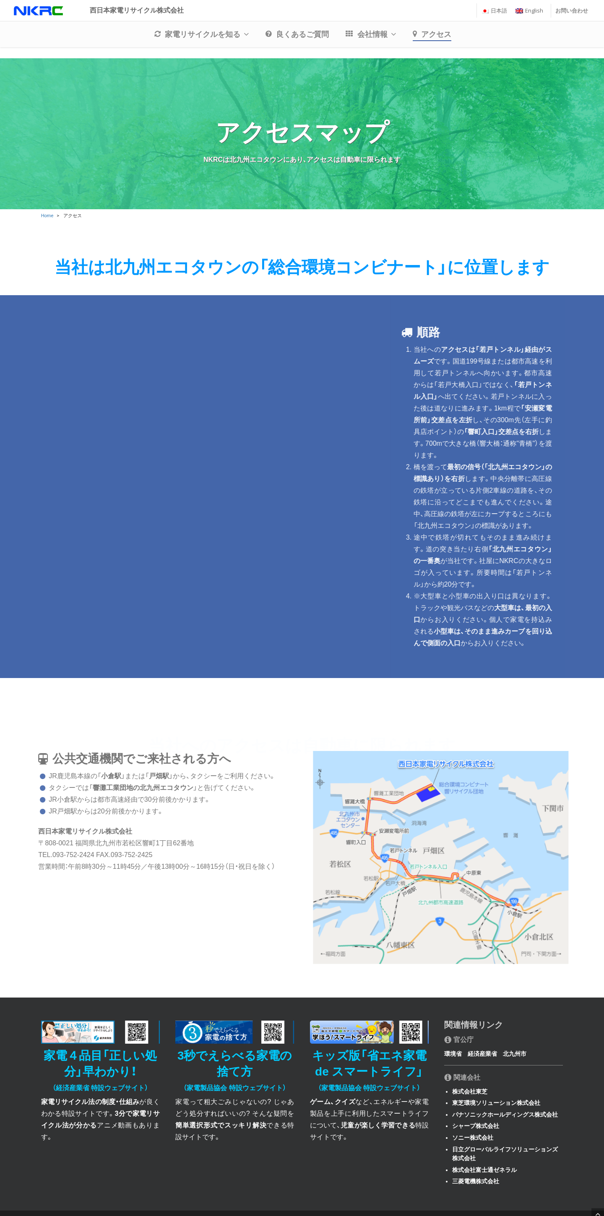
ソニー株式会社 (472, 1137)
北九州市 (514, 1053)
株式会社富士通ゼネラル (484, 1170)
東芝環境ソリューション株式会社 (496, 1102)
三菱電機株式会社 (475, 1181)
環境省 (453, 1053)
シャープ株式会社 (475, 1125)
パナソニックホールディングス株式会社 (505, 1114)
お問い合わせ (571, 16)
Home (47, 215)
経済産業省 (482, 1053)
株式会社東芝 (469, 1091)
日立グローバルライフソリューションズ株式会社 (505, 1154)
